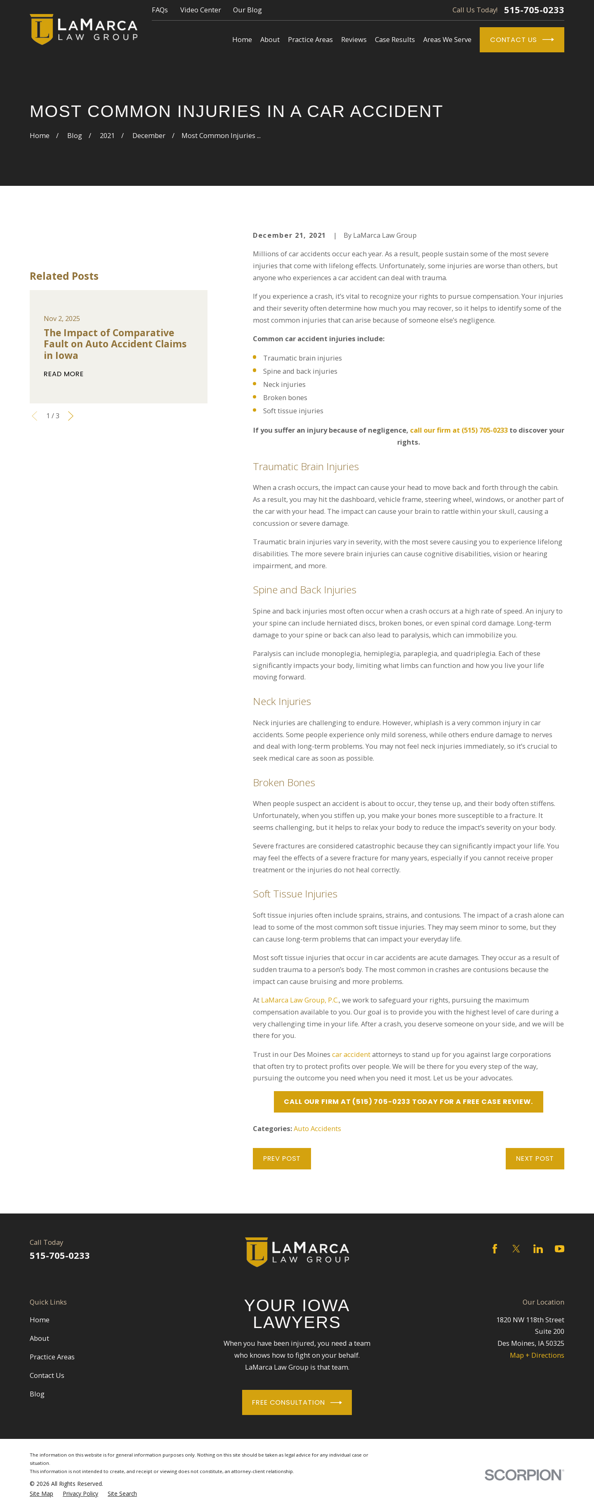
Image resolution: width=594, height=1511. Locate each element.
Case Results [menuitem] (395, 39)
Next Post (535, 1158)
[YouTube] (559, 1248)
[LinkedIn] (538, 1248)
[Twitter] (516, 1248)
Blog (37, 1394)
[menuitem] (41, 1494)
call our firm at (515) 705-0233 (459, 430)
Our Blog (247, 9)
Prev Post (282, 1158)
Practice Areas (52, 1356)
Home (40, 1319)
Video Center (200, 9)
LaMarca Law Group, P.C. (300, 1000)
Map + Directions (537, 1355)
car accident (351, 1054)
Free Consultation (297, 1402)
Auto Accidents (317, 1128)
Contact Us (522, 39)
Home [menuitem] (242, 39)
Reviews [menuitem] (354, 39)
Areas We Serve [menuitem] (447, 39)
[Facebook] (495, 1248)
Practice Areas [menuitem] (310, 39)
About (39, 1338)
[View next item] (70, 416)
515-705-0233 (534, 9)
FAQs (160, 9)
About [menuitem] (270, 39)
